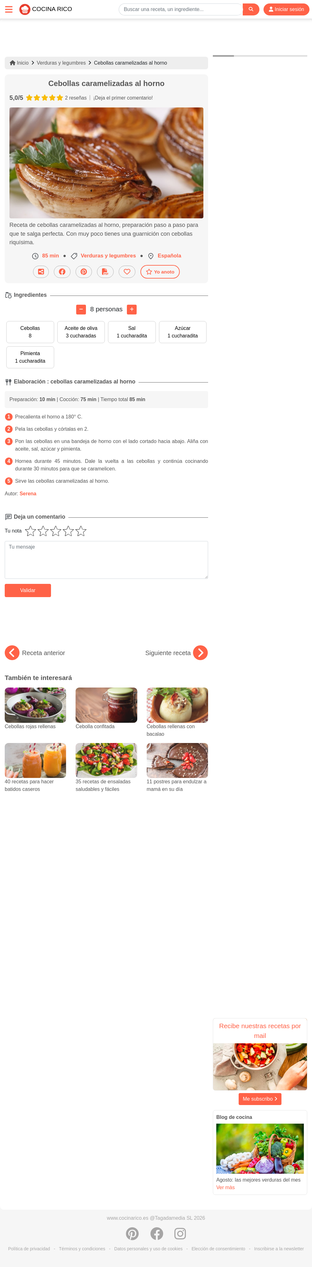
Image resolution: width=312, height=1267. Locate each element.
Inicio (19, 63)
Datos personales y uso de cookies (148, 1248)
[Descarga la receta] (105, 272)
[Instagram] (180, 1237)
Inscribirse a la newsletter (279, 1248)
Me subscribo (260, 1099)
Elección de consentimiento (218, 1248)
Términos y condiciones (82, 1248)
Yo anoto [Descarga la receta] (160, 271)
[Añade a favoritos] (127, 272)
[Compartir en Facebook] (62, 272)
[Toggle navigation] (9, 9)
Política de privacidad (29, 1248)
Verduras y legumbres (61, 63)
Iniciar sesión (286, 9)
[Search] (251, 9)
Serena (28, 493)
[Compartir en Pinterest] (84, 272)
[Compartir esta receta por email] (41, 272)
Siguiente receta (176, 653)
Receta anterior (35, 653)
